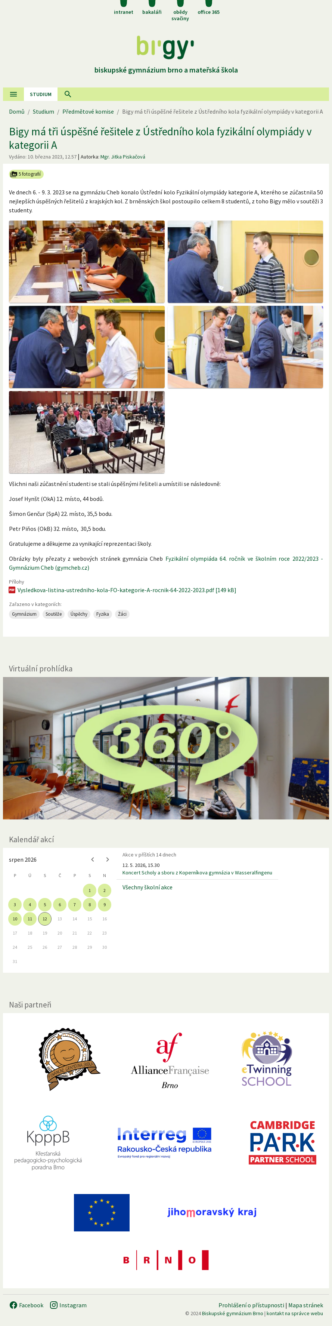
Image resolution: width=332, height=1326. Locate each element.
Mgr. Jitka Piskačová (122, 156)
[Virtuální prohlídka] (166, 748)
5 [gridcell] (45, 904)
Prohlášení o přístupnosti (251, 1305)
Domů (17, 111)
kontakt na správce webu (295, 1313)
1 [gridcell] (90, 890)
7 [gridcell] (75, 904)
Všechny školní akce (147, 887)
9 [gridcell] (104, 904)
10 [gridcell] (15, 919)
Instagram (68, 1305)
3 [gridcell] (15, 904)
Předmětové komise (88, 111)
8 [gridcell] (90, 904)
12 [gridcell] (45, 919)
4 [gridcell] (30, 904)
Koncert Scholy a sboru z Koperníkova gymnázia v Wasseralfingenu (197, 872)
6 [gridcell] (60, 904)
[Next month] (107, 859)
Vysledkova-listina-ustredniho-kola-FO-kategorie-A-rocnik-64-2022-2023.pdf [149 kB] (121, 589)
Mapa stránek (305, 1305)
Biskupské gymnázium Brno (232, 1313)
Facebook (26, 1305)
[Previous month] (92, 859)
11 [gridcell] (30, 919)
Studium (41, 94)
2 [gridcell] (104, 890)
